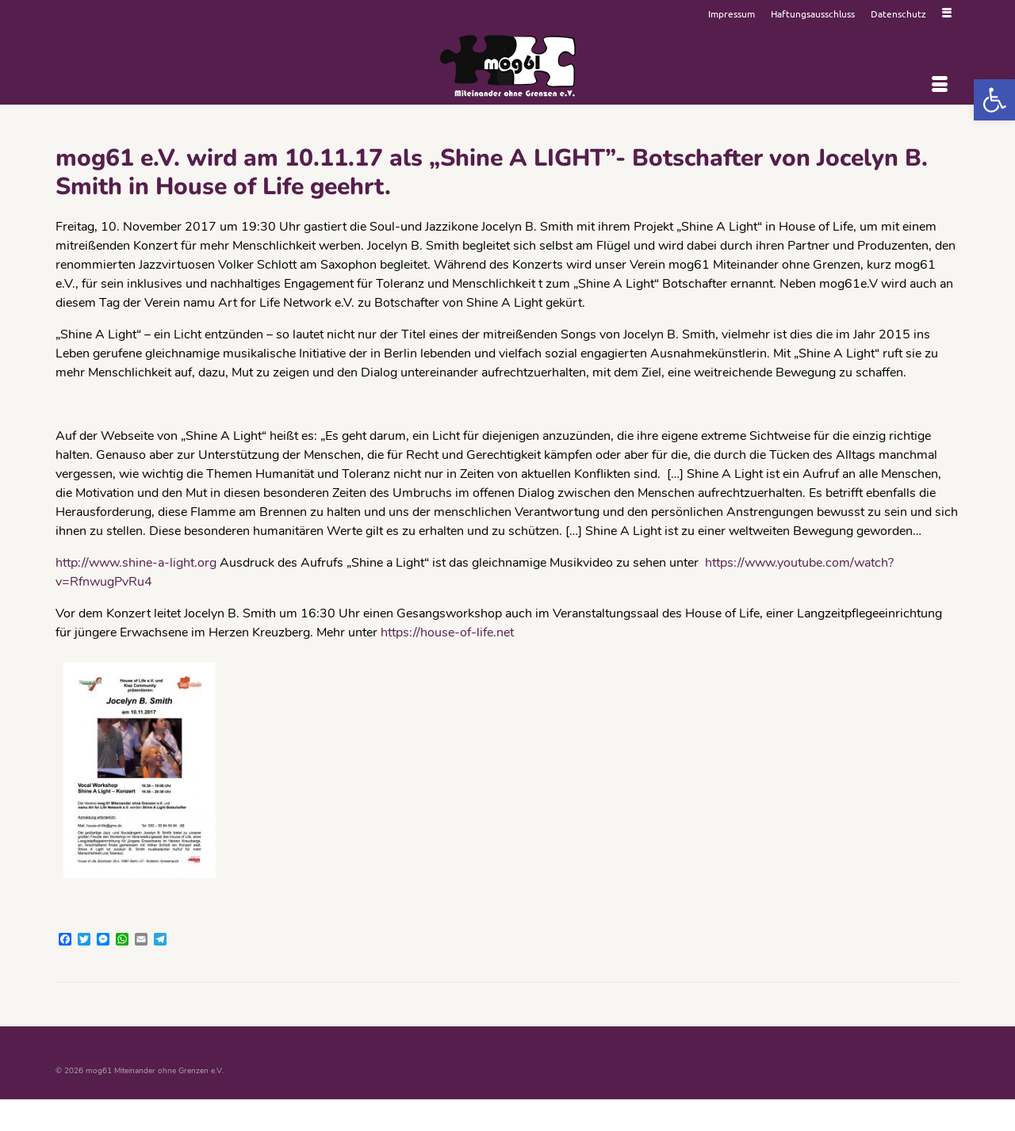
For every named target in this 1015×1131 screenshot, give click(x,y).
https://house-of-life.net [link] (447, 632)
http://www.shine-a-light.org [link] (138, 562)
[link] (994, 99)
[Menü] (939, 85)
